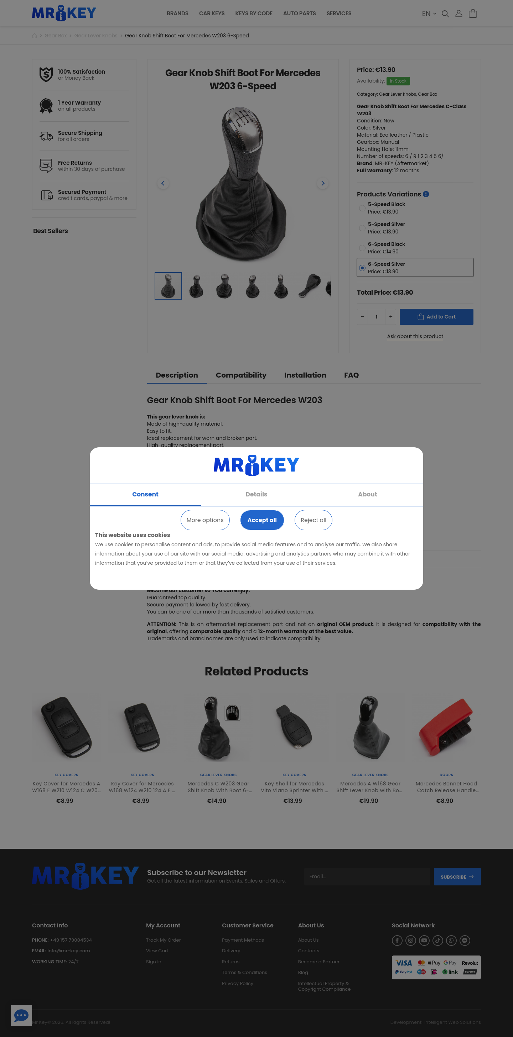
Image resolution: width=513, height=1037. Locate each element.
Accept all (262, 520)
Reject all (313, 520)
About (367, 494)
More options (205, 520)
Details (257, 494)
